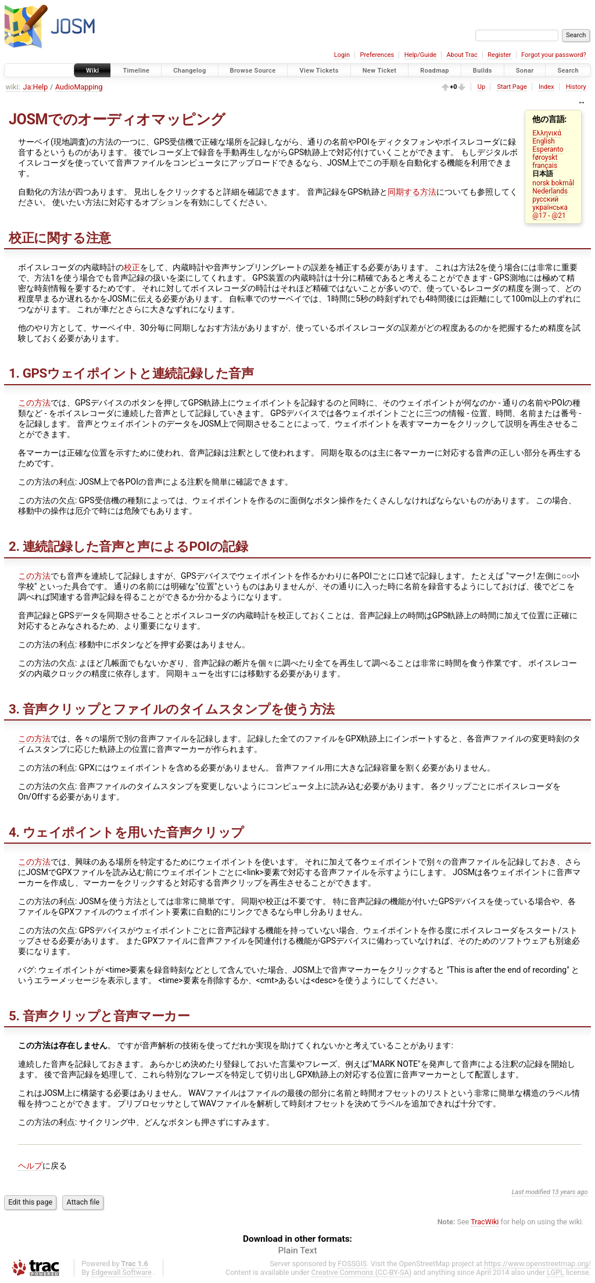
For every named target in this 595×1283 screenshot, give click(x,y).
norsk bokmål (553, 183)
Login (342, 55)
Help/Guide (420, 55)
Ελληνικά (546, 133)
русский (545, 199)
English (543, 141)
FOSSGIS (352, 1263)
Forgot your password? (553, 55)
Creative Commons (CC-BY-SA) (361, 1272)
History (576, 87)
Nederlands (550, 191)
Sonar (525, 70)
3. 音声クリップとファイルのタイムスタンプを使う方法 (172, 708)
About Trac (462, 55)
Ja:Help (35, 87)
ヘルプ (30, 1165)
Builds (482, 70)
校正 (132, 267)
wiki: (13, 87)
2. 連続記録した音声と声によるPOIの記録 (128, 546)
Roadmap (434, 70)
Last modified (531, 1192)
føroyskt (544, 157)
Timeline (136, 70)
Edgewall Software (121, 1272)
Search (568, 70)
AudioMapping (79, 87)
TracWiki (485, 1221)
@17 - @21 (548, 216)
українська (550, 207)
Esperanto (547, 149)
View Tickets (318, 70)
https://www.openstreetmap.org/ (537, 1263)
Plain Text (297, 1250)
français (544, 166)
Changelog (189, 70)
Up (481, 87)
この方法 (34, 402)
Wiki (92, 70)
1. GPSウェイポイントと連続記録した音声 (131, 373)
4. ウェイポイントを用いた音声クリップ (126, 832)
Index (546, 87)
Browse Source (253, 70)
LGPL (555, 1272)
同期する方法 (412, 191)
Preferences (377, 55)
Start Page (511, 87)
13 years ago (570, 1192)
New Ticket (380, 70)
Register (499, 55)
